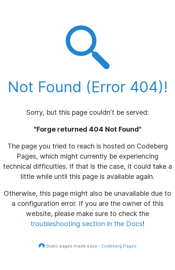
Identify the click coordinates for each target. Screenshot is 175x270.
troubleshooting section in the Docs (86, 224)
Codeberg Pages (119, 246)
